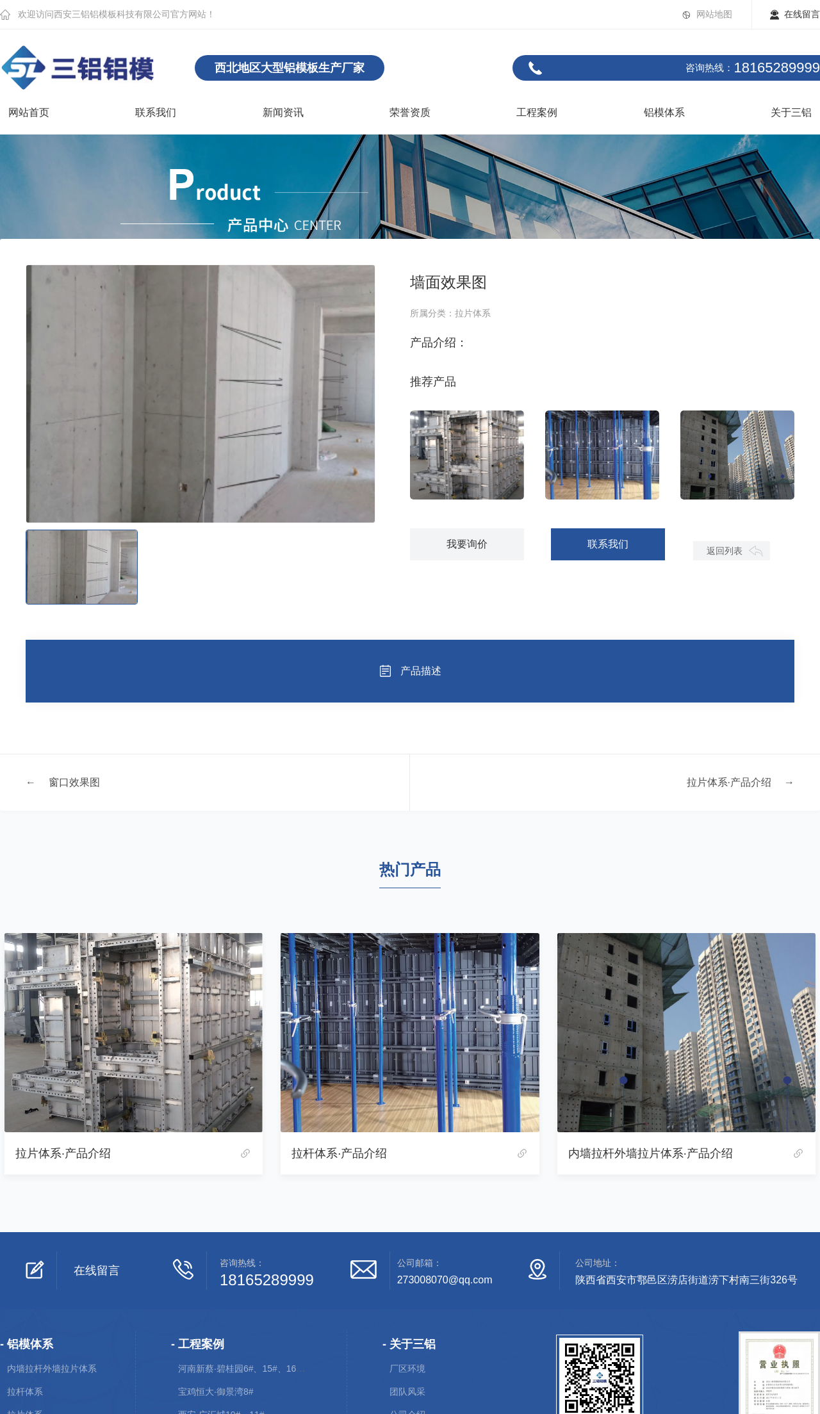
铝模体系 (664, 112)
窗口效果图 (74, 782)
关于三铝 (791, 112)
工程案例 (536, 112)
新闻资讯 (283, 112)
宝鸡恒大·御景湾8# (215, 1391)
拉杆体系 (25, 1391)
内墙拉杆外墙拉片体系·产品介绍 (650, 1153)
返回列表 (724, 551)
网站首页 (28, 112)
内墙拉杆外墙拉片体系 (52, 1368)
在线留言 (802, 14)
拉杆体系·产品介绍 (339, 1153)
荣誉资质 (410, 112)
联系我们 (155, 112)
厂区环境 (407, 1368)
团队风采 (407, 1391)
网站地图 (714, 14)
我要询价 (467, 544)
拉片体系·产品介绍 (729, 782)
